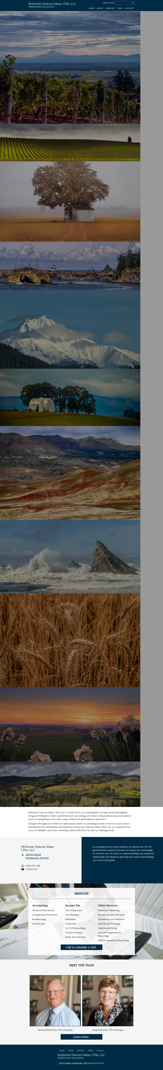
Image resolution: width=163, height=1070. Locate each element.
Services (110, 8)
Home (91, 8)
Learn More (81, 1037)
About (100, 8)
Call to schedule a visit (81, 947)
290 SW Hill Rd (33, 854)
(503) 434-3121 (33, 865)
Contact (129, 8)
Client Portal (108, 3)
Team (119, 8)
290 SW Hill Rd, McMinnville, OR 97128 (75, 1063)
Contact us (31, 869)
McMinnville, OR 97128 (37, 857)
